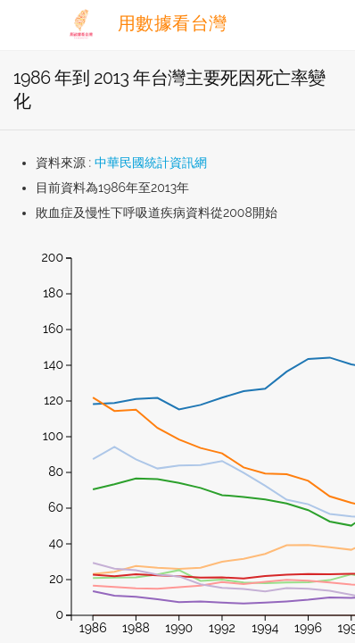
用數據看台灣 (145, 23)
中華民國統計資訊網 (151, 162)
